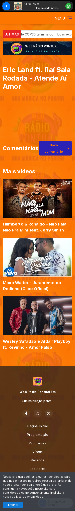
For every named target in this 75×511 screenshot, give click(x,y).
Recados (37, 460)
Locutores (37, 469)
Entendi (13, 504)
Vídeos (37, 452)
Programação (37, 435)
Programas (37, 443)
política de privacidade (27, 496)
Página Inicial (37, 426)
